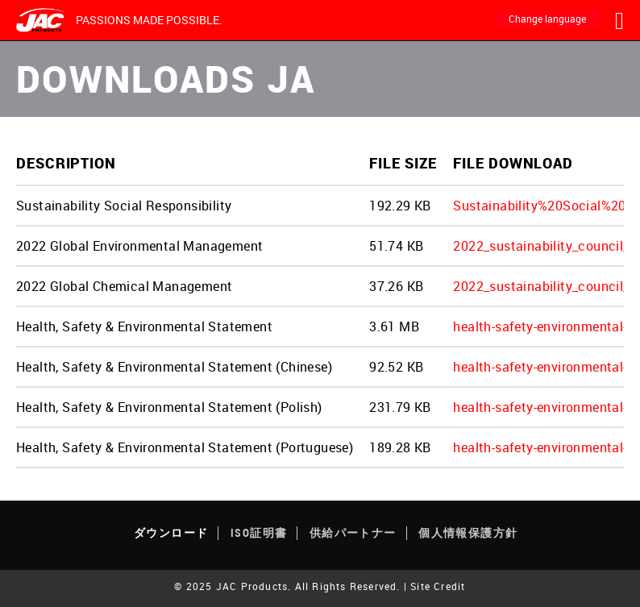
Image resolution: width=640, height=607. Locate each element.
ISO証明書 (259, 532)
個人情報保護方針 (467, 532)
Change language (547, 18)
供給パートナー (353, 532)
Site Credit (437, 586)
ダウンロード (171, 532)
